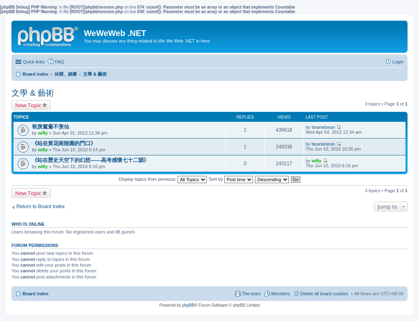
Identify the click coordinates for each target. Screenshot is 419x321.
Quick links (34, 61)
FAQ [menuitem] (59, 61)
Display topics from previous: (163, 179)
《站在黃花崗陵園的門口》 (64, 143)
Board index (36, 293)
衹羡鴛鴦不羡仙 (50, 126)
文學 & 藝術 (32, 92)
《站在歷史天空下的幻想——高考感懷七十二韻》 (90, 160)
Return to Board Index (40, 206)
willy (43, 132)
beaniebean (324, 127)
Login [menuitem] (397, 61)
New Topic (28, 105)
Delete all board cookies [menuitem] (324, 293)
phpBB (188, 305)
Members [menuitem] (280, 293)
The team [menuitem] (251, 293)
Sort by (231, 179)
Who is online (28, 224)
